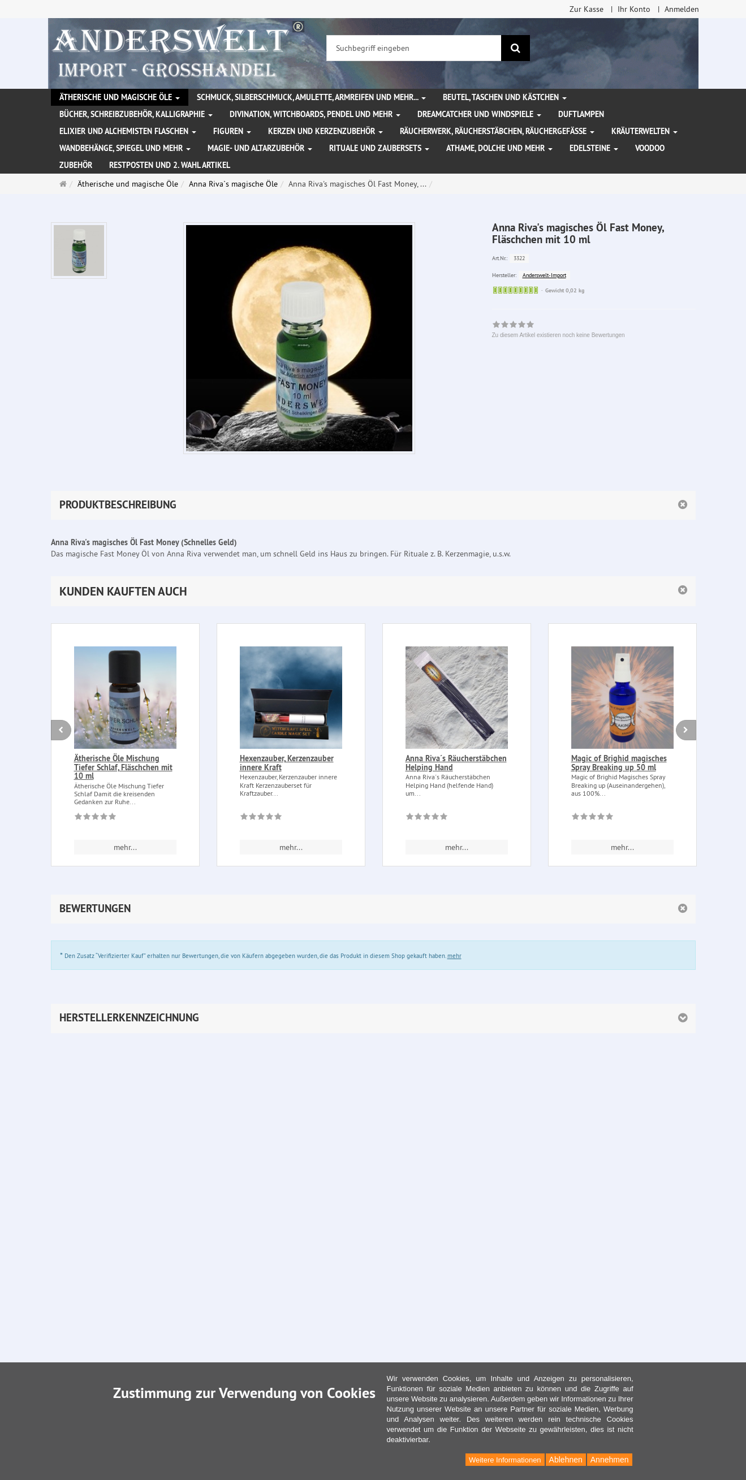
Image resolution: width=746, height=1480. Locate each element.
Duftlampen (581, 114)
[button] (373, 591)
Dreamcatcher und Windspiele (479, 114)
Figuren (232, 131)
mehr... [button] (125, 847)
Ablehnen (566, 1459)
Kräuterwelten (644, 131)
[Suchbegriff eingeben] (414, 48)
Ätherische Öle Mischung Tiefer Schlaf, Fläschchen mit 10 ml (123, 767)
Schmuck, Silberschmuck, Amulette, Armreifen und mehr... (311, 97)
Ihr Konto (634, 9)
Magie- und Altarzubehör (260, 148)
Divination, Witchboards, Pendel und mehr (315, 114)
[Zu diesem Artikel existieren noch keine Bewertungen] (95, 818)
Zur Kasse (586, 9)
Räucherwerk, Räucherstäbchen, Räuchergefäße (497, 131)
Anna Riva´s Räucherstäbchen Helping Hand (456, 762)
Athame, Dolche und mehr (499, 148)
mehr (454, 956)
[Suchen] (515, 48)
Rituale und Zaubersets (379, 148)
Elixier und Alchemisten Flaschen (127, 131)
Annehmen (609, 1459)
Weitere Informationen (505, 1460)
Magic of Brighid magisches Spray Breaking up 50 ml (619, 762)
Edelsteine (594, 148)
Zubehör (75, 165)
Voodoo (650, 148)
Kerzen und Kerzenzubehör (325, 131)
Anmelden (682, 9)
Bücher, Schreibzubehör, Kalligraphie (136, 114)
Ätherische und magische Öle (119, 97)
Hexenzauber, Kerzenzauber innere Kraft (287, 762)
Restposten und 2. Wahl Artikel (169, 165)
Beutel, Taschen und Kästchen (505, 97)
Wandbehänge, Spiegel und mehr (125, 148)
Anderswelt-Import (544, 275)
